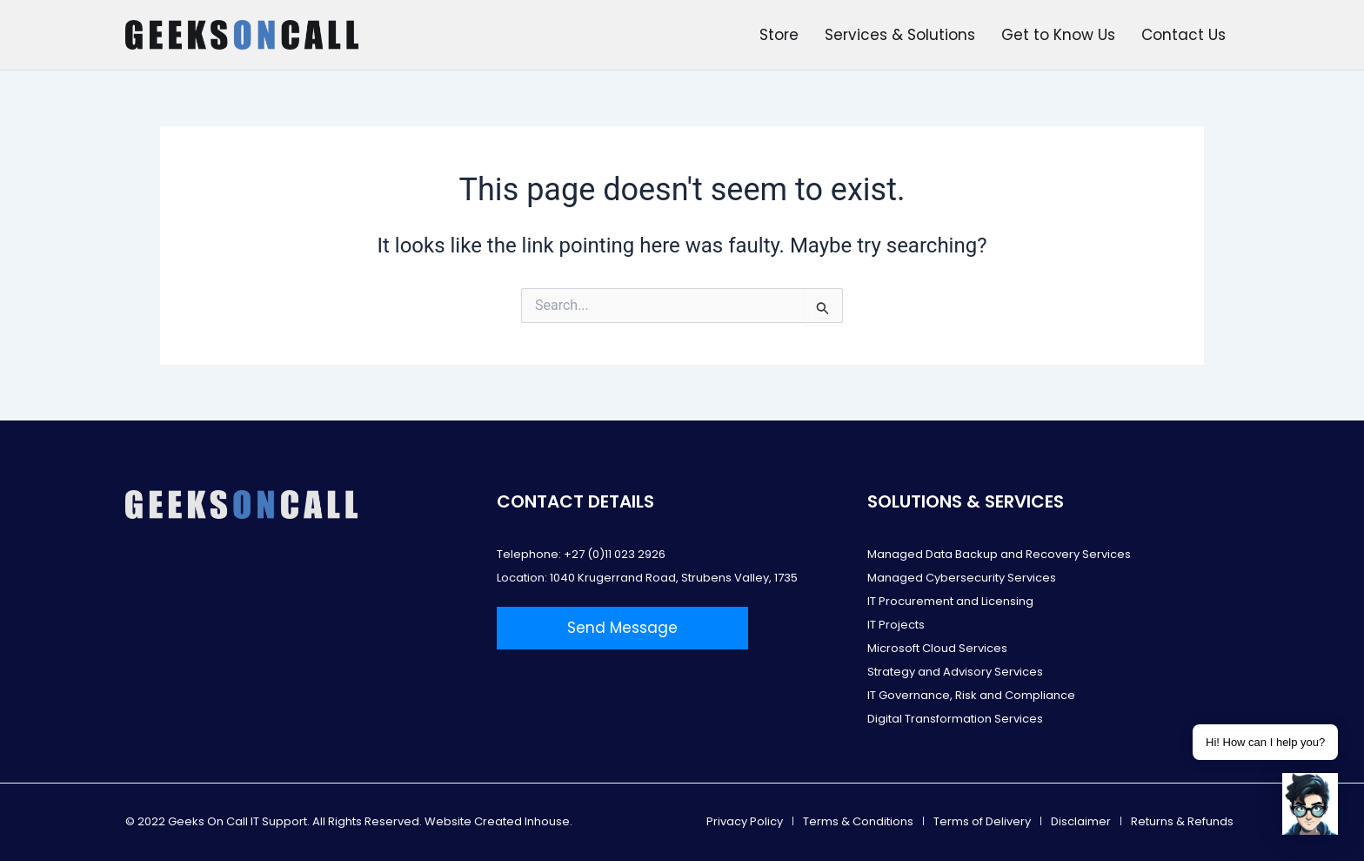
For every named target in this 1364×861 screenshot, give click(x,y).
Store (779, 34)
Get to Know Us (1058, 34)
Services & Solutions (900, 34)
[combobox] (682, 305)
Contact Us (1183, 34)
